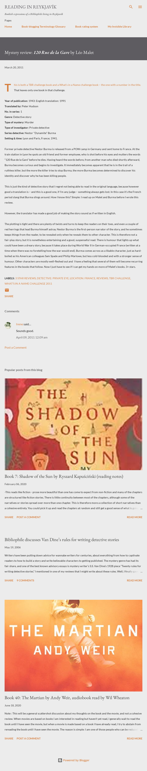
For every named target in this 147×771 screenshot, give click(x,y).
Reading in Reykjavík (30, 7)
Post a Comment (16, 347)
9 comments (25, 580)
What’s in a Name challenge (75, 84)
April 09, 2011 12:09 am (31, 337)
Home (8, 26)
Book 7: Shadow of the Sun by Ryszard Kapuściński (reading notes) (64, 476)
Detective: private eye (53, 278)
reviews (102, 278)
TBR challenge (119, 278)
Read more (134, 517)
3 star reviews (25, 278)
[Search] (131, 7)
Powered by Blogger (73, 760)
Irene (19, 324)
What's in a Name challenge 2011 (28, 283)
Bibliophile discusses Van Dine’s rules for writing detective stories (62, 539)
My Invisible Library (119, 26)
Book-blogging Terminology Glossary (43, 26)
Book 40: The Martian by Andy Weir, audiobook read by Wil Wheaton (67, 697)
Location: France (82, 278)
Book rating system (86, 26)
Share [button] (9, 296)
